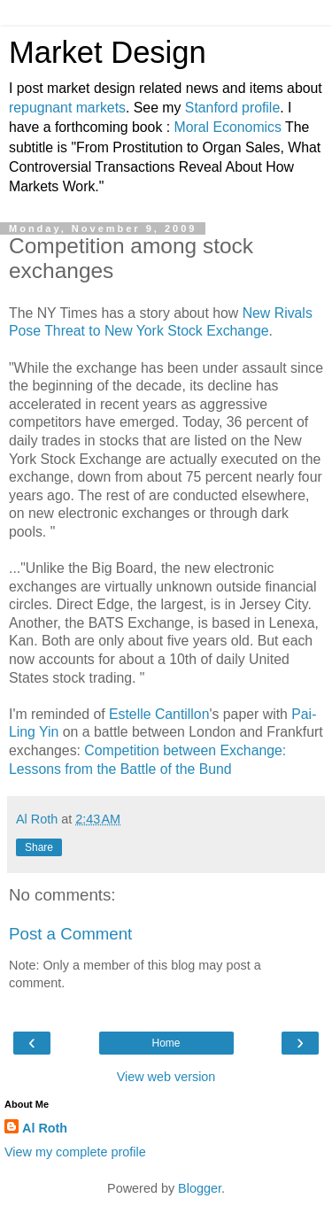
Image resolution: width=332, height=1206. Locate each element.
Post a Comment (70, 933)
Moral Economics (228, 127)
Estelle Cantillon (159, 714)
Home (165, 1043)
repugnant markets (67, 107)
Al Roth (44, 1128)
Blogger (199, 1188)
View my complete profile (75, 1152)
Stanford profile (232, 107)
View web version (166, 1077)
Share (39, 847)
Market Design (107, 52)
